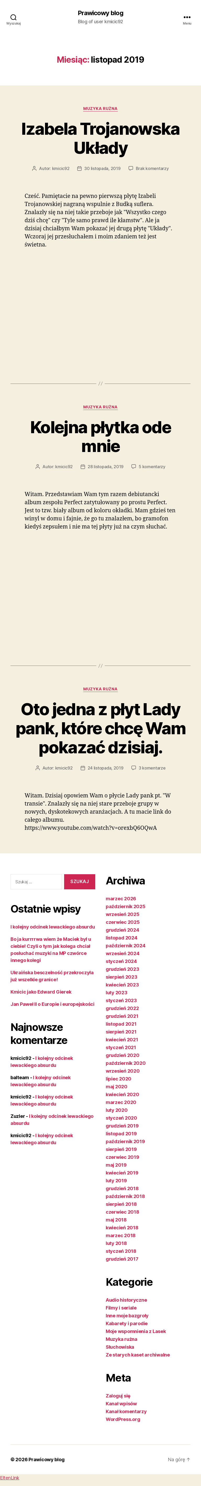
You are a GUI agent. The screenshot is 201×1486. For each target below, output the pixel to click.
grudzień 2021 (122, 1016)
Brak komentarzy (152, 168)
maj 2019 (116, 1165)
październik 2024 (126, 945)
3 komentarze (152, 768)
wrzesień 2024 (122, 953)
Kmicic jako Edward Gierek (40, 992)
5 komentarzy (152, 466)
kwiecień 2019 (122, 1173)
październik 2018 (125, 1196)
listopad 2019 (121, 1133)
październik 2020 (126, 1063)
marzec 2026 (121, 898)
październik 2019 (125, 1141)
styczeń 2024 (121, 961)
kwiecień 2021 (122, 1039)
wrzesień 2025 (122, 914)
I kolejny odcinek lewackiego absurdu (52, 927)
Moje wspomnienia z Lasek (136, 1331)
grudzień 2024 (122, 930)
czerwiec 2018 (122, 1212)
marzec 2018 (121, 1235)
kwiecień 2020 (122, 1094)
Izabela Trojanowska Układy (100, 138)
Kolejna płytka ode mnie (100, 436)
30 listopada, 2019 (102, 168)
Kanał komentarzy (126, 1411)
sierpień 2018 (121, 1204)
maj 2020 (116, 1086)
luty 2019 (116, 1180)
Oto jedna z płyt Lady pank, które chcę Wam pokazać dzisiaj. (100, 728)
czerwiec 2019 (122, 1157)
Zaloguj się (118, 1396)
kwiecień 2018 (122, 1227)
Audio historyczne (126, 1300)
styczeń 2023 (121, 1000)
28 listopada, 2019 (106, 466)
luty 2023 (116, 992)
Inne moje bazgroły (127, 1315)
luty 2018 (116, 1243)
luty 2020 (117, 1110)
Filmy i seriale (121, 1308)
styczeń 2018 (121, 1251)
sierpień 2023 (121, 977)
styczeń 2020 (121, 1118)
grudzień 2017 (122, 1259)
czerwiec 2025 (123, 922)
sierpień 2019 (121, 1149)
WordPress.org (123, 1419)
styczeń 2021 (121, 1047)
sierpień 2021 (121, 1032)
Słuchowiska (120, 1347)
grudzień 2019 (122, 1126)
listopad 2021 (121, 1024)
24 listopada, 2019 (106, 768)
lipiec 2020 (118, 1079)
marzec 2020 (121, 1102)
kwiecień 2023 (122, 985)
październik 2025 (126, 906)
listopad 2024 (121, 938)
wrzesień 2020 (123, 1071)
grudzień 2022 (122, 1008)
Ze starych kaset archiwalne (138, 1355)
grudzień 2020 (122, 1055)
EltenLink (9, 1478)
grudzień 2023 (122, 969)
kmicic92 (61, 168)
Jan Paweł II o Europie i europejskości (52, 1004)
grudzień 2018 (122, 1188)
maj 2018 (116, 1220)
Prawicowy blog (100, 13)
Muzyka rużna (100, 108)
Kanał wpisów (121, 1403)
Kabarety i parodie (127, 1323)
